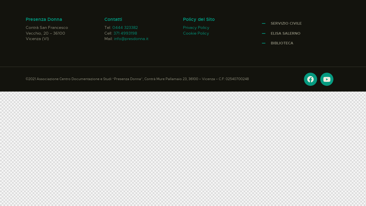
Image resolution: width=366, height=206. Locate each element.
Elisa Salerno (286, 33)
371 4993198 (125, 33)
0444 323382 (125, 27)
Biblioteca (282, 43)
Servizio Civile (286, 23)
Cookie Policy (196, 33)
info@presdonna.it (131, 38)
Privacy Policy (196, 27)
